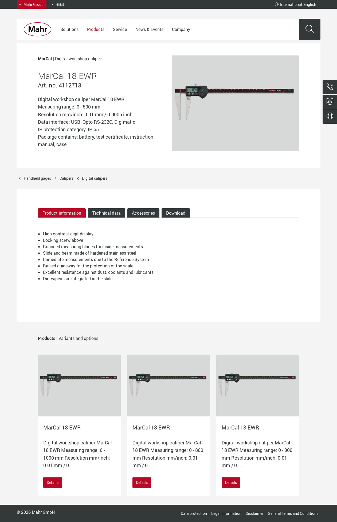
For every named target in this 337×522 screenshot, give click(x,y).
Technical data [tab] (106, 213)
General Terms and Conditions (293, 513)
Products (95, 29)
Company (181, 29)
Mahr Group (33, 4)
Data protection (194, 513)
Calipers (66, 178)
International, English (295, 4)
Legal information (226, 513)
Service (120, 29)
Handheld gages (37, 178)
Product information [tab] (61, 213)
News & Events (149, 29)
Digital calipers (94, 178)
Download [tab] (175, 213)
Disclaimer (255, 513)
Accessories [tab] (143, 213)
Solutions (69, 29)
